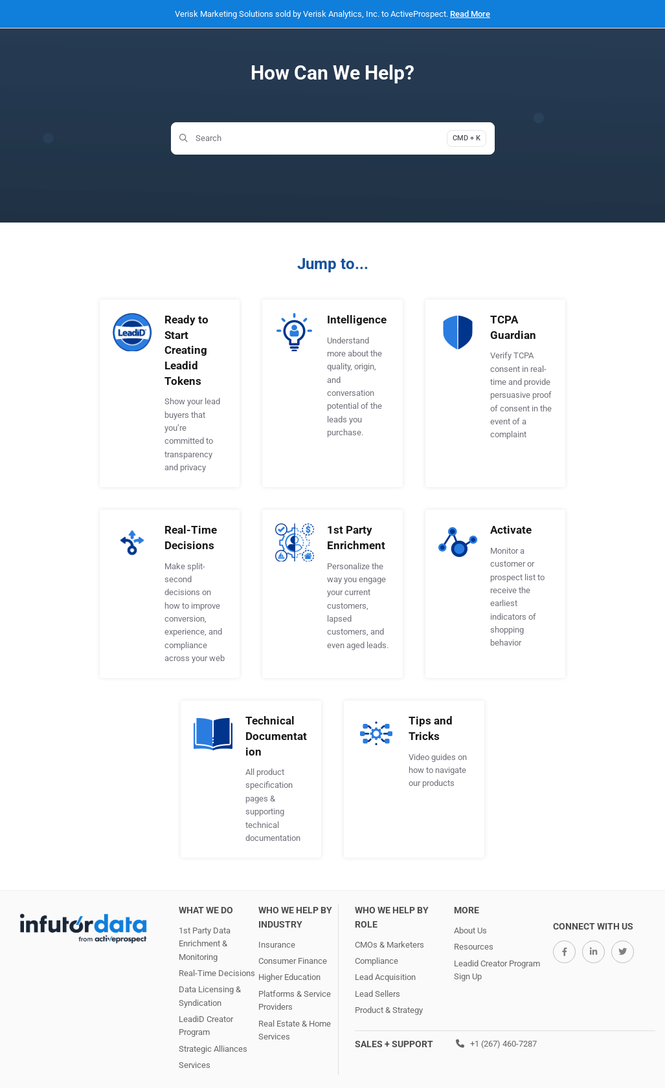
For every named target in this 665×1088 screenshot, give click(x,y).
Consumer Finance (292, 961)
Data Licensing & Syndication (210, 996)
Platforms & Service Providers (294, 1000)
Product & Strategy (389, 1010)
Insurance (276, 945)
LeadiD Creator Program (206, 1025)
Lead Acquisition (385, 977)
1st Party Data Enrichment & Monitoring (205, 944)
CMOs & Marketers (389, 945)
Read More (470, 14)
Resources (473, 947)
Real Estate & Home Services (294, 1030)
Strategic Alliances (213, 1049)
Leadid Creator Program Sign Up (497, 970)
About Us (470, 930)
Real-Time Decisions (217, 973)
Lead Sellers (377, 994)
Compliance (376, 961)
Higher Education (289, 977)
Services (194, 1065)
